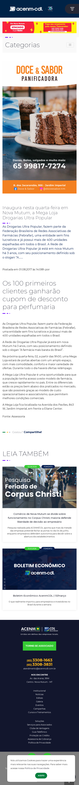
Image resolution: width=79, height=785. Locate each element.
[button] (39, 646)
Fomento (48, 467)
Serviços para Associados (39, 724)
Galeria (39, 701)
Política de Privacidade (37, 768)
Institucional (39, 691)
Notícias (39, 694)
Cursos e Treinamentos (39, 712)
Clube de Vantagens (39, 728)
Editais (39, 698)
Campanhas (39, 708)
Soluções (39, 721)
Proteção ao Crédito (40, 735)
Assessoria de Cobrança (39, 739)
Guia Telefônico (39, 732)
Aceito (41, 776)
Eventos (39, 705)
